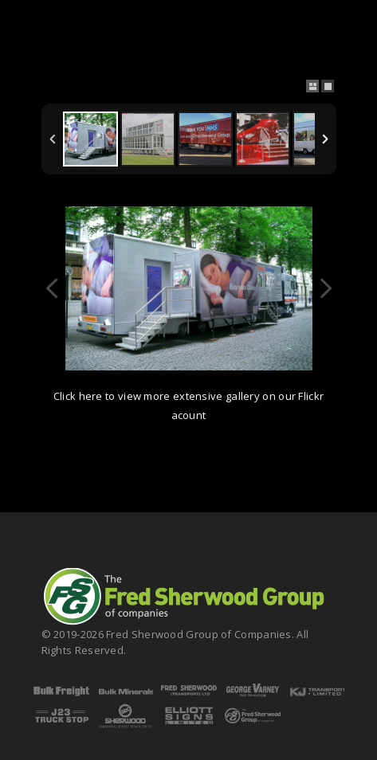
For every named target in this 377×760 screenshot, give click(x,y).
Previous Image (52, 288)
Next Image (325, 288)
